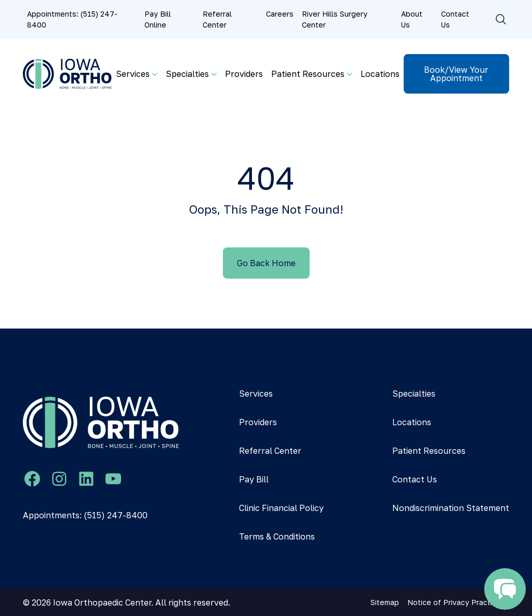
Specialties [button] (187, 74)
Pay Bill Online (157, 19)
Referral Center (217, 19)
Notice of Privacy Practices (456, 602)
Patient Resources (429, 450)
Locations (380, 74)
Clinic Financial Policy (281, 508)
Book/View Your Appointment (456, 73)
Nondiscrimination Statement (450, 508)
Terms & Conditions (277, 536)
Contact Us (455, 19)
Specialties (413, 393)
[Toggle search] (501, 19)
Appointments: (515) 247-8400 (72, 19)
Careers (280, 13)
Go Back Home (266, 263)
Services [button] (133, 74)
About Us (411, 19)
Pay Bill (254, 479)
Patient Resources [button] (307, 74)
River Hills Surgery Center (334, 19)
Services (256, 393)
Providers (244, 74)
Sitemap (384, 602)
